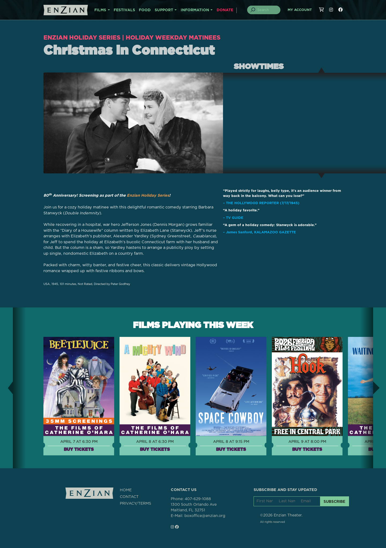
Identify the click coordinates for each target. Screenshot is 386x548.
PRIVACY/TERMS (135, 503)
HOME (126, 490)
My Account (300, 10)
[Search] (267, 10)
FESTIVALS (124, 10)
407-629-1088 (198, 499)
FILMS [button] (100, 10)
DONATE (225, 10)
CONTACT (129, 496)
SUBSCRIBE (334, 501)
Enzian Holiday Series (82, 37)
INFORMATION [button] (195, 10)
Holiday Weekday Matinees (174, 37)
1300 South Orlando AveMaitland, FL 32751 (194, 507)
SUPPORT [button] (164, 10)
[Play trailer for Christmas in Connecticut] (133, 123)
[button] (6, 387)
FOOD (145, 10)
